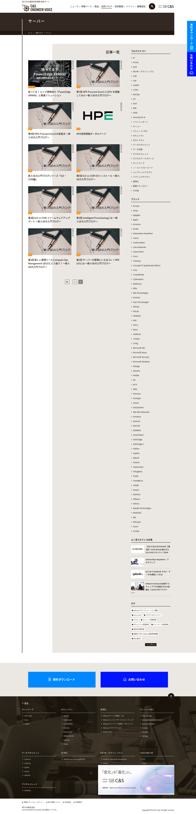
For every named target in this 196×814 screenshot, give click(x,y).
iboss (135, 329)
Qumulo (136, 421)
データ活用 (138, 149)
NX (134, 380)
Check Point (138, 251)
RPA (134, 108)
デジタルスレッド (140, 154)
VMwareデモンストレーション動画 (146, 610)
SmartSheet (138, 435)
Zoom (135, 526)
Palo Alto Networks (141, 412)
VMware (136, 499)
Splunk (136, 458)
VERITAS (136, 494)
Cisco (135, 256)
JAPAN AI (137, 334)
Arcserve (137, 224)
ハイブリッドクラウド (142, 172)
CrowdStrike (138, 274)
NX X (135, 384)
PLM (135, 103)
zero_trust (137, 615)
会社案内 (68, 802)
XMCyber (137, 522)
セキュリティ (138, 135)
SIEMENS (137, 430)
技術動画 (119, 6)
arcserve (27, 759)
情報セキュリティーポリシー (34, 802)
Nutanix (136, 371)
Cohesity (137, 261)
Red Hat (136, 425)
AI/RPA (64, 752)
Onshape (137, 398)
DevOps (136, 94)
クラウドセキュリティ (153, 615)
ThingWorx (137, 471)
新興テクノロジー (140, 186)
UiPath (136, 485)
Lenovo (145, 728)
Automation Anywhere (143, 233)
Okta (135, 389)
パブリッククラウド (141, 177)
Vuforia (136, 503)
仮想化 (136, 181)
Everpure (137, 416)
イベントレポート (140, 122)
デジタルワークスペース (143, 158)
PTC (143, 759)
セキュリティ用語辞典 (141, 624)
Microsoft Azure (140, 352)
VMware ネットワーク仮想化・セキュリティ (118, 724)
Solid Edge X (138, 444)
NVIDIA (136, 375)
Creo (135, 270)
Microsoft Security (141, 357)
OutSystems (138, 407)
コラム (136, 620)
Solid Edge (137, 439)
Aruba (135, 229)
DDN (135, 288)
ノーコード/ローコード (143, 167)
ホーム (30, 33)
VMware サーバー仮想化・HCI (113, 716)
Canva (135, 238)
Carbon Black (139, 242)
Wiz (134, 517)
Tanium (136, 462)
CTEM (135, 90)
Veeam (136, 490)
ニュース (74, 6)
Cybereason (138, 279)
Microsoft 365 (139, 348)
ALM (135, 67)
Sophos (136, 453)
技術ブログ (106, 6)
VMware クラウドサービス (112, 728)
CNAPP (136, 85)
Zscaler (136, 531)
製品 (97, 6)
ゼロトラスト (138, 140)
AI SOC (136, 62)
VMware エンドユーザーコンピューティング (118, 720)
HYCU (135, 325)
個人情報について (54, 802)
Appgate (136, 215)
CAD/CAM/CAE (146, 752)
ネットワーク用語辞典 (160, 624)
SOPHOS (67, 740)
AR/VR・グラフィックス (143, 71)
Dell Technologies (140, 293)
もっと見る (150, 645)
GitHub (136, 306)
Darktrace (137, 284)
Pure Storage (147, 716)
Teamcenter (138, 467)
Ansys (135, 210)
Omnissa (137, 393)
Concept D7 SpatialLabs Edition (146, 265)
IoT (134, 99)
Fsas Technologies (141, 302)
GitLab (136, 311)
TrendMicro (138, 480)
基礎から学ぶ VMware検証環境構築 (146, 634)
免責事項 (79, 802)
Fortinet (136, 297)
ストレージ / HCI (140, 131)
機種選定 (141, 6)
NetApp (136, 366)
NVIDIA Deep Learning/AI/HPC (74, 759)
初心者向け (137, 638)
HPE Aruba (28, 716)
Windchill (137, 513)
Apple (135, 219)
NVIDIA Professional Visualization (115, 759)
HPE (135, 320)
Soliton (136, 448)
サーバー (137, 126)
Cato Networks (139, 247)
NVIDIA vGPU (107, 732)
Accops (136, 206)
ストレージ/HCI (147, 709)
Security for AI (139, 117)
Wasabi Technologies (142, 508)
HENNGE (137, 316)
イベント (130, 6)
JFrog (135, 343)
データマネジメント (141, 144)
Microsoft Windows (141, 361)
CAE (135, 80)
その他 (136, 190)
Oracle (136, 403)
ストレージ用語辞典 (149, 620)
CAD (135, 76)
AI (134, 57)
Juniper (136, 338)
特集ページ (86, 6)
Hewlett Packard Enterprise (152, 720)
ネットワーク (138, 163)
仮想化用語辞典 (139, 629)
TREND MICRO (69, 736)
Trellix (135, 476)
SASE (135, 112)
